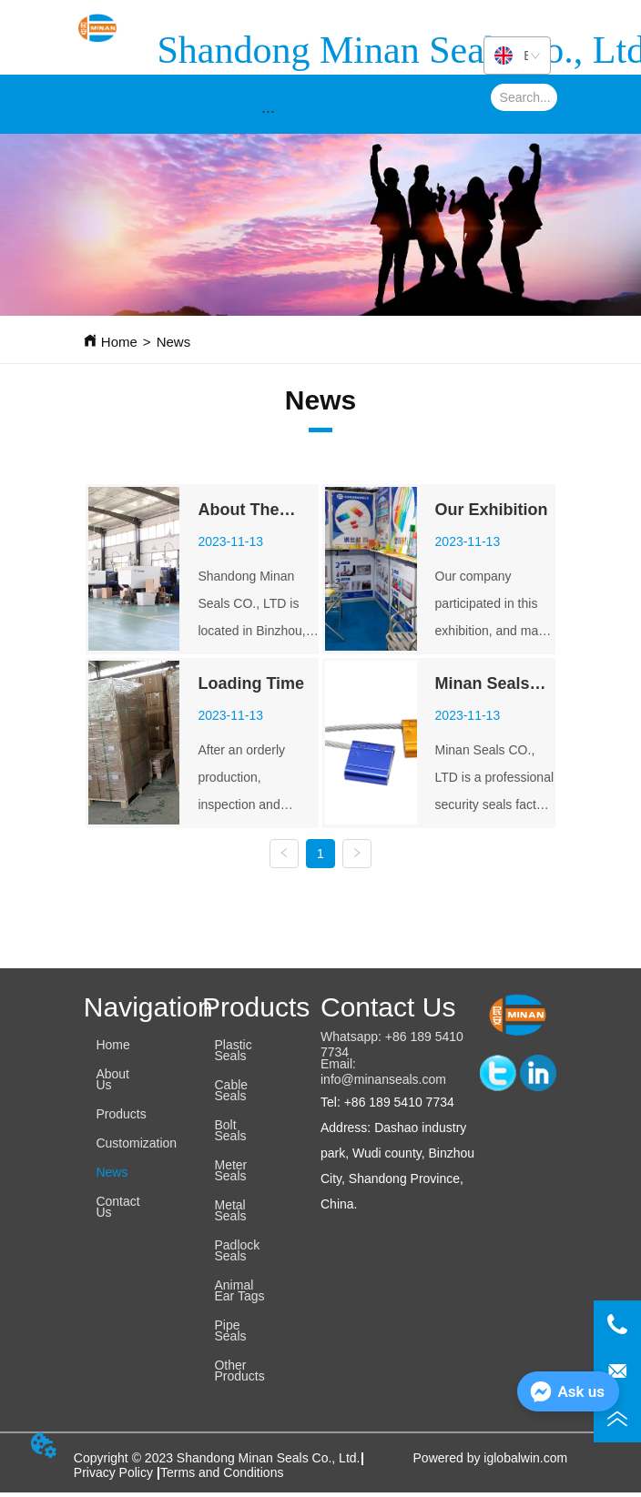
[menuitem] (268, 111)
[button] (268, 111)
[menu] (268, 111)
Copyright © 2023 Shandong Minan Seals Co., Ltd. (217, 1458)
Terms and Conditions (221, 1472)
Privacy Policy (115, 1472)
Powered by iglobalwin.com (490, 1458)
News (174, 341)
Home (119, 341)
